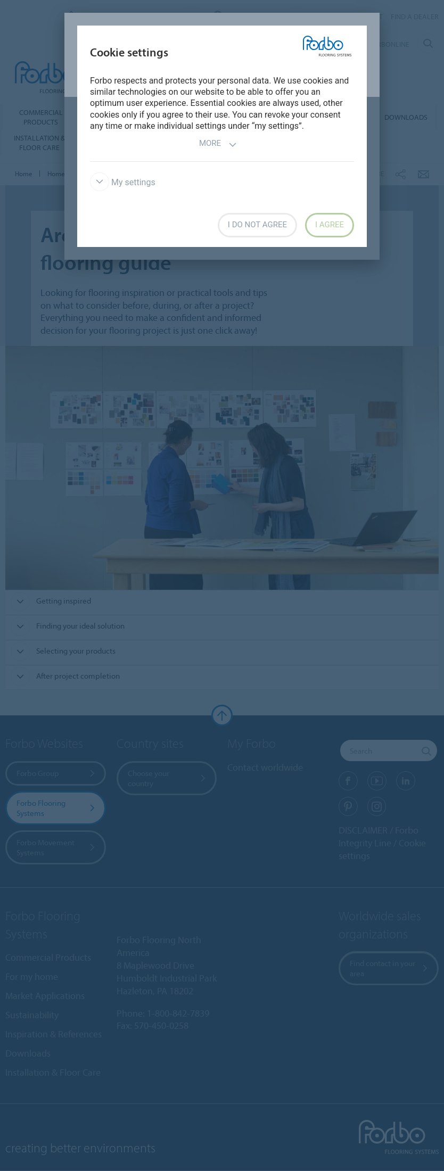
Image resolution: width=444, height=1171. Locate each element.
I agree (329, 224)
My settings (122, 182)
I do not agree (257, 224)
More (218, 144)
